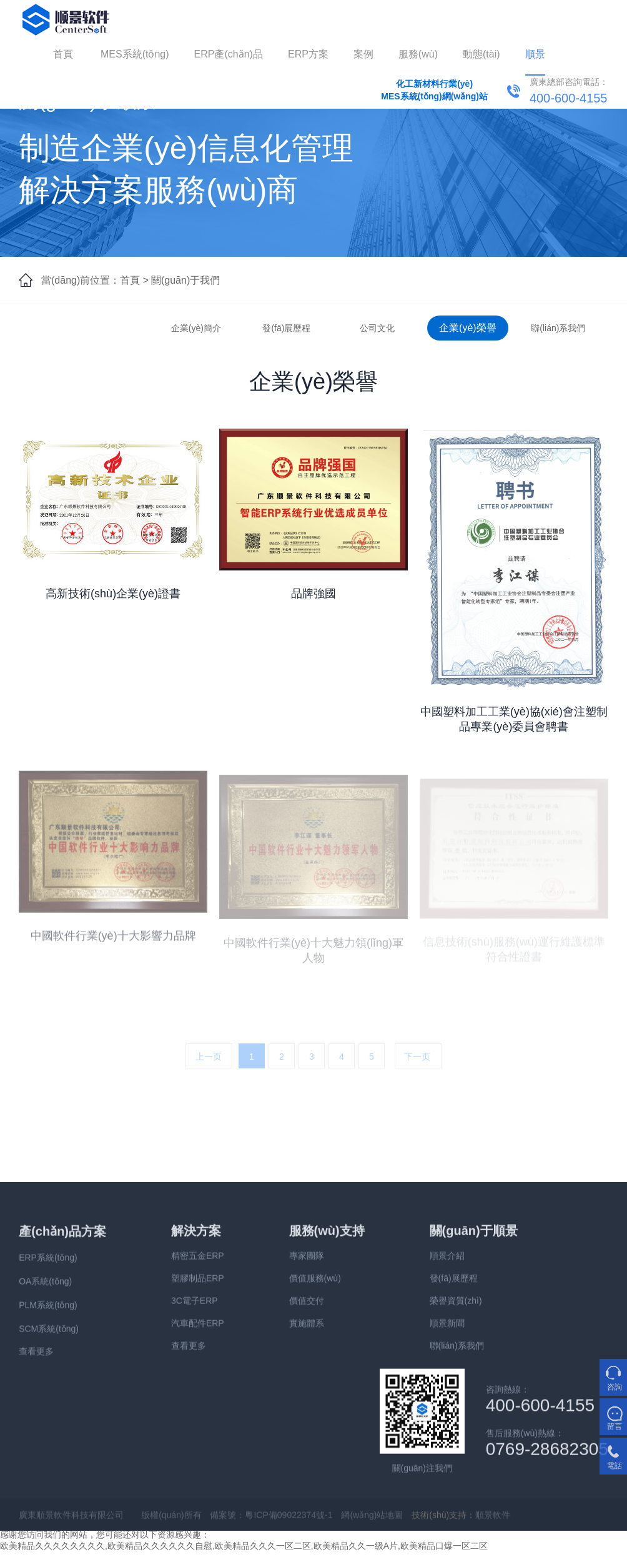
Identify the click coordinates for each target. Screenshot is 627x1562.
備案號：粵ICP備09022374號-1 (271, 1523)
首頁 (63, 54)
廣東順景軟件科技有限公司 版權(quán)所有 (110, 1523)
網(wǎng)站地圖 (372, 1523)
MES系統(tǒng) (135, 54)
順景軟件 (492, 1523)
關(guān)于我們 (185, 280)
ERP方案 (308, 54)
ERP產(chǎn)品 (228, 54)
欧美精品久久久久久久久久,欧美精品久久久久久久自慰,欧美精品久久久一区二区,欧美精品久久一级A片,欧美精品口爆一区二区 (244, 1546)
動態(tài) (481, 54)
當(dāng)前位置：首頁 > (95, 280)
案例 (363, 54)
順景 (535, 54)
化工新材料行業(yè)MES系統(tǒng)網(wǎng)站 (434, 90)
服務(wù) (418, 54)
